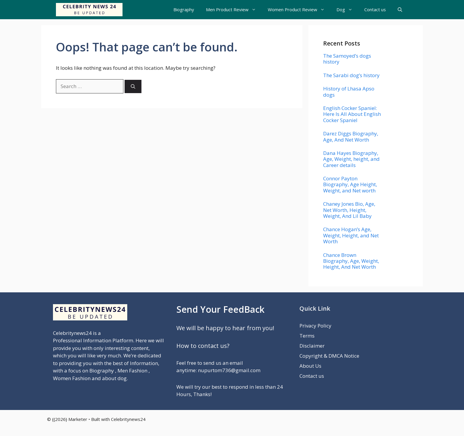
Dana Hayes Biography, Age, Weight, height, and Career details (351, 159)
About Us (310, 365)
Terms (307, 335)
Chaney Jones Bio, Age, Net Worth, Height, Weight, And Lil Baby (349, 209)
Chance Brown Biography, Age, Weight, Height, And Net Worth (351, 261)
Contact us (375, 9)
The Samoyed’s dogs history (347, 58)
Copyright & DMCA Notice (329, 355)
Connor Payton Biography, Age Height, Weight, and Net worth (350, 184)
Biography (183, 9)
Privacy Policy (315, 325)
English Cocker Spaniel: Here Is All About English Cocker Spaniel (352, 114)
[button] (400, 9)
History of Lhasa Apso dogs (348, 91)
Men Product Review (234, 9)
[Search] (133, 86)
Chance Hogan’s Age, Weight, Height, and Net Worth (351, 235)
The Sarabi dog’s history (351, 75)
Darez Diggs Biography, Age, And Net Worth (350, 136)
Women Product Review (299, 9)
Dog (347, 9)
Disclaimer (312, 345)
